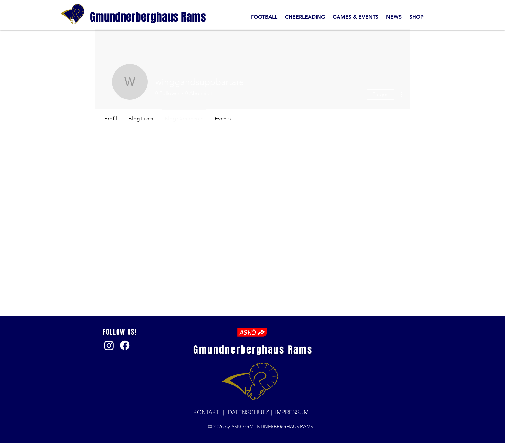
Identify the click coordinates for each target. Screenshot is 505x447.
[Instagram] (109, 345)
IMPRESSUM (292, 412)
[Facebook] (125, 345)
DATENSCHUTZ (249, 412)
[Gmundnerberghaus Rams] (148, 17)
